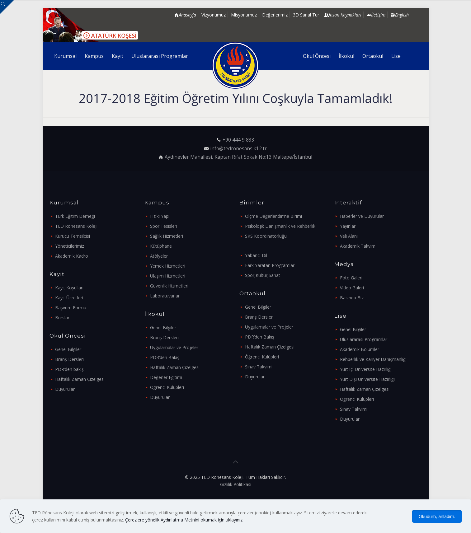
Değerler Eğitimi (166, 377)
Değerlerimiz (275, 15)
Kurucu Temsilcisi (72, 236)
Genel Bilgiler (68, 349)
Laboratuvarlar (165, 296)
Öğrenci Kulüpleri (167, 387)
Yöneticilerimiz (69, 246)
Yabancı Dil (256, 255)
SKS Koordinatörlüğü (266, 236)
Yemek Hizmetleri (167, 266)
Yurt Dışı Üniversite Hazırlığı (367, 379)
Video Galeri (352, 288)
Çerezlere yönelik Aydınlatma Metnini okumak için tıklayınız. (184, 520)
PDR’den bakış (69, 369)
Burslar (62, 317)
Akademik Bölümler (359, 349)
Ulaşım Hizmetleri (167, 276)
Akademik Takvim (357, 246)
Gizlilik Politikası (235, 484)
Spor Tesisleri (163, 226)
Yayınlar (348, 226)
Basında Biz (352, 298)
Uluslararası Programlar (363, 339)
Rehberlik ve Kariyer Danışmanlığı (373, 359)
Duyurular (65, 389)
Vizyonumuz (213, 15)
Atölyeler (159, 256)
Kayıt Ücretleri (69, 298)
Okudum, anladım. (437, 516)
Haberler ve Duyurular (362, 216)
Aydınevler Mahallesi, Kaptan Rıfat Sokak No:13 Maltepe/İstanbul (238, 157)
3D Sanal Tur (306, 15)
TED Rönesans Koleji (76, 226)
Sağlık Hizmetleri (166, 236)
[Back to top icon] (235, 462)
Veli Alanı (349, 236)
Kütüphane (161, 246)
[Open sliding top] (7, 7)
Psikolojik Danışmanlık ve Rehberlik (280, 226)
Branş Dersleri (69, 359)
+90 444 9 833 (238, 140)
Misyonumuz (244, 15)
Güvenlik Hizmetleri (169, 286)
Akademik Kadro (71, 256)
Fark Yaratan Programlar (269, 265)
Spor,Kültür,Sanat (262, 275)
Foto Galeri (351, 278)
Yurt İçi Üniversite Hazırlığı (366, 369)
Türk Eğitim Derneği (75, 216)
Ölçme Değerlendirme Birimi (273, 216)
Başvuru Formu (70, 308)
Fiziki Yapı (159, 216)
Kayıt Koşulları (69, 288)
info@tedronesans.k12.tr (238, 148)
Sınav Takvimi (258, 367)
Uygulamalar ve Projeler (174, 347)
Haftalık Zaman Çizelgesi (80, 379)
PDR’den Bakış (164, 357)
